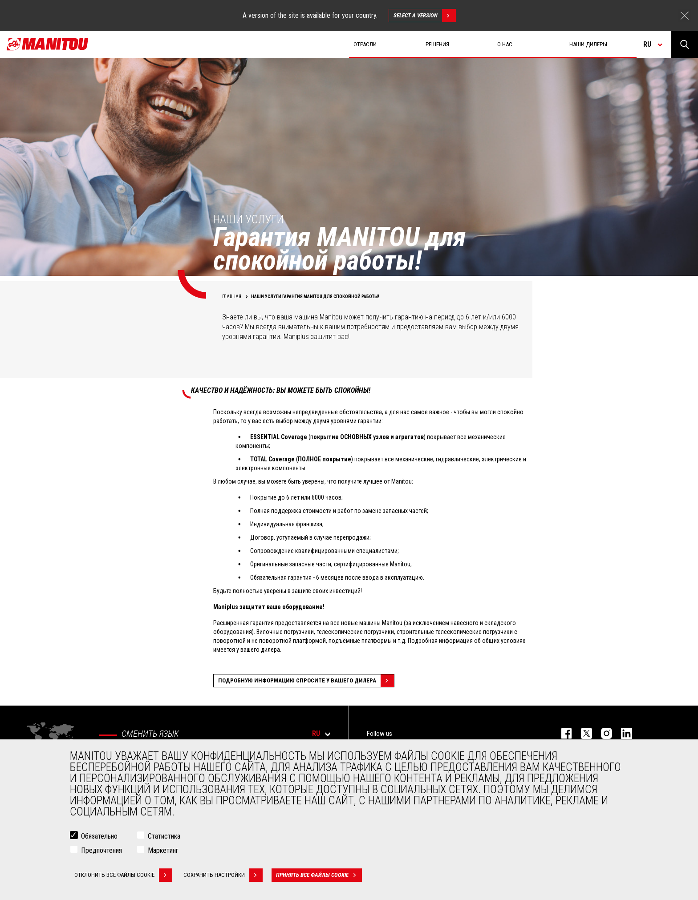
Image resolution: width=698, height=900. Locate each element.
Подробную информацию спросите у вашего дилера (306, 680)
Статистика (164, 837)
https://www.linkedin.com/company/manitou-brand (622, 733)
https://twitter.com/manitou (582, 733)
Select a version (424, 15)
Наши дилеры (588, 44)
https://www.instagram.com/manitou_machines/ (602, 733)
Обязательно (99, 837)
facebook (562, 733)
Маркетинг (163, 851)
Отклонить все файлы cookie (123, 876)
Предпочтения (101, 851)
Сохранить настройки (223, 876)
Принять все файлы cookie (319, 876)
